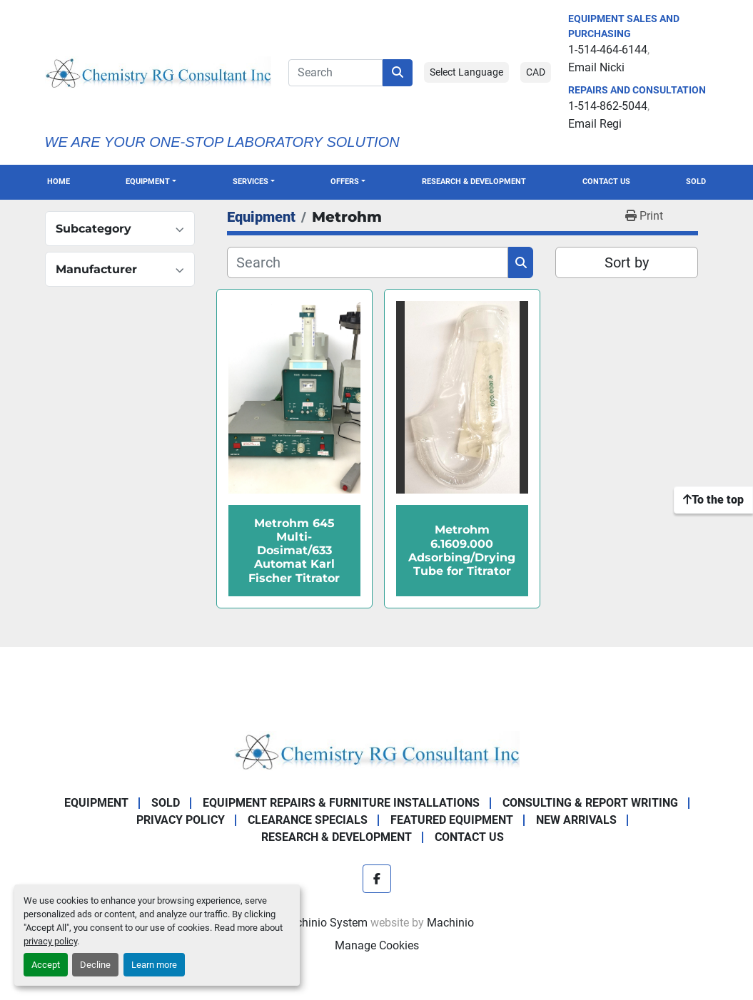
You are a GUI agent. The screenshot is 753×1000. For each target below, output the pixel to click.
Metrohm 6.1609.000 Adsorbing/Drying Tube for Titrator (461, 550)
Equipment (148, 181)
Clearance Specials (308, 820)
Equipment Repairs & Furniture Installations (341, 803)
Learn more (154, 964)
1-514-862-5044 (607, 106)
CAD (535, 72)
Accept (45, 964)
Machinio (450, 922)
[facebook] (377, 878)
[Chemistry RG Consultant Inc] (377, 750)
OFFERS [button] (344, 181)
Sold (696, 181)
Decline (95, 964)
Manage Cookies (377, 945)
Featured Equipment (451, 820)
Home (58, 181)
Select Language (466, 72)
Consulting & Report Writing (590, 803)
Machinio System (324, 922)
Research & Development (474, 181)
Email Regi (595, 124)
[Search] (335, 72)
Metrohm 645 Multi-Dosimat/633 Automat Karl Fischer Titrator (294, 550)
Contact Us (606, 181)
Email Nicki (596, 67)
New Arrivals (576, 820)
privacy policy (50, 941)
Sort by (627, 262)
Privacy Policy (180, 820)
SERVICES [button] (250, 181)
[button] (150, 182)
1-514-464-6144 (607, 49)
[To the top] (713, 500)
